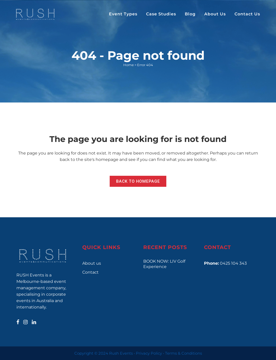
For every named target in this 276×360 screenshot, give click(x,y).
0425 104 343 (233, 263)
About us (91, 263)
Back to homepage (138, 181)
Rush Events (121, 353)
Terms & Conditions (183, 353)
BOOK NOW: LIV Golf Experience (164, 264)
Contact (90, 272)
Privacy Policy (149, 353)
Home (128, 65)
